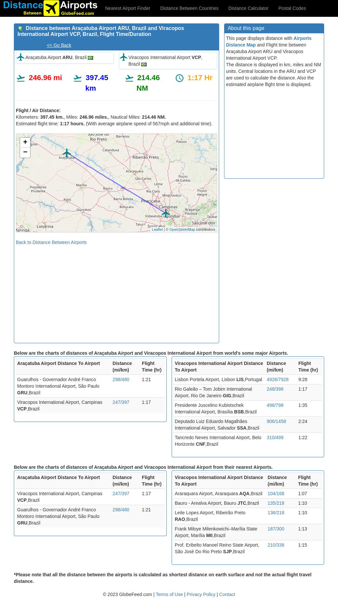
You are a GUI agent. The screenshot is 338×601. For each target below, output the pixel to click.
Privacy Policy (202, 594)
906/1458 (276, 421)
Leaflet (157, 229)
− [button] (25, 153)
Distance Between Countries (189, 8)
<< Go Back (59, 45)
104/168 (276, 493)
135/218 (276, 503)
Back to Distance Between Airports (51, 242)
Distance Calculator (248, 8)
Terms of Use (170, 594)
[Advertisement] (116, 292)
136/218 (276, 512)
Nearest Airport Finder (128, 8)
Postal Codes (292, 8)
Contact (227, 594)
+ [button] (25, 143)
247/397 (121, 402)
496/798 (275, 405)
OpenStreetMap (182, 229)
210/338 (276, 545)
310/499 (275, 437)
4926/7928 (277, 379)
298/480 (121, 379)
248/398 (275, 389)
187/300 (276, 528)
